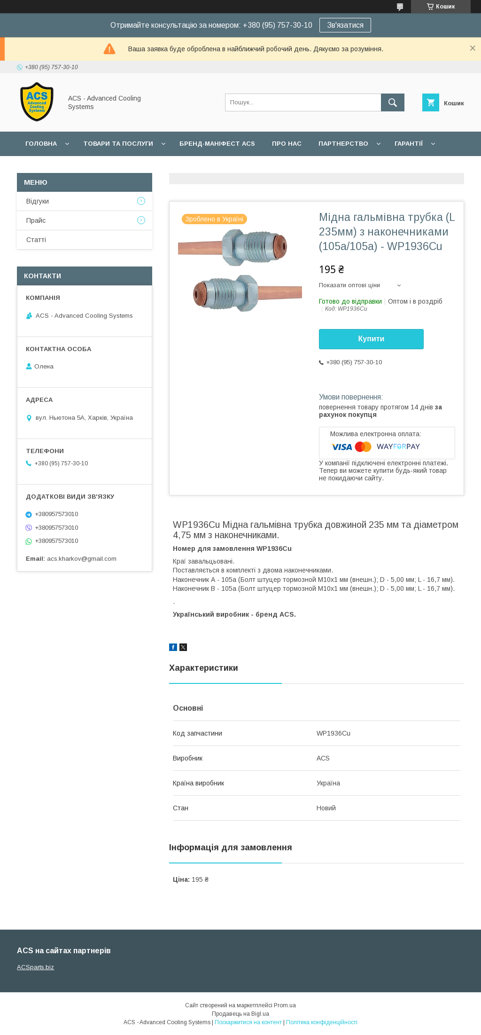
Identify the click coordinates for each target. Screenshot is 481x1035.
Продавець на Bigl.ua (240, 1014)
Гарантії (409, 143)
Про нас (287, 143)
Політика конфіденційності (321, 1022)
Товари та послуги (118, 143)
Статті (36, 239)
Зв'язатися (345, 25)
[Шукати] (392, 102)
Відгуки (37, 201)
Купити (371, 339)
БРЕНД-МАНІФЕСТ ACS (217, 143)
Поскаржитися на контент (248, 1022)
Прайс (36, 220)
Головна (41, 143)
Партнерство (343, 143)
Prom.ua (285, 1005)
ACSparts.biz (35, 967)
